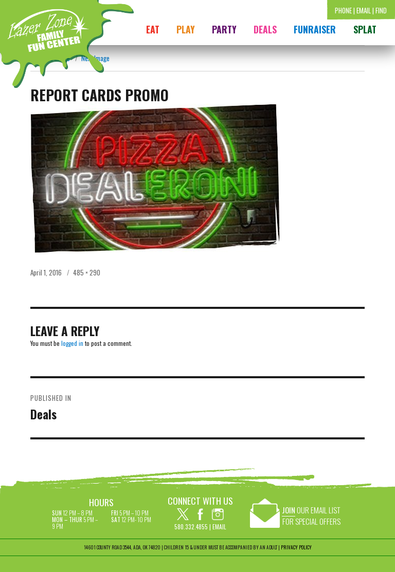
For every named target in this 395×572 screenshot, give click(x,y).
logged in (72, 343)
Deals (265, 29)
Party (224, 29)
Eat (152, 29)
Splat (364, 29)
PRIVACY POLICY (296, 547)
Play (185, 29)
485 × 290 (86, 272)
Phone (343, 10)
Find (381, 10)
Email (363, 10)
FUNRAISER (315, 29)
